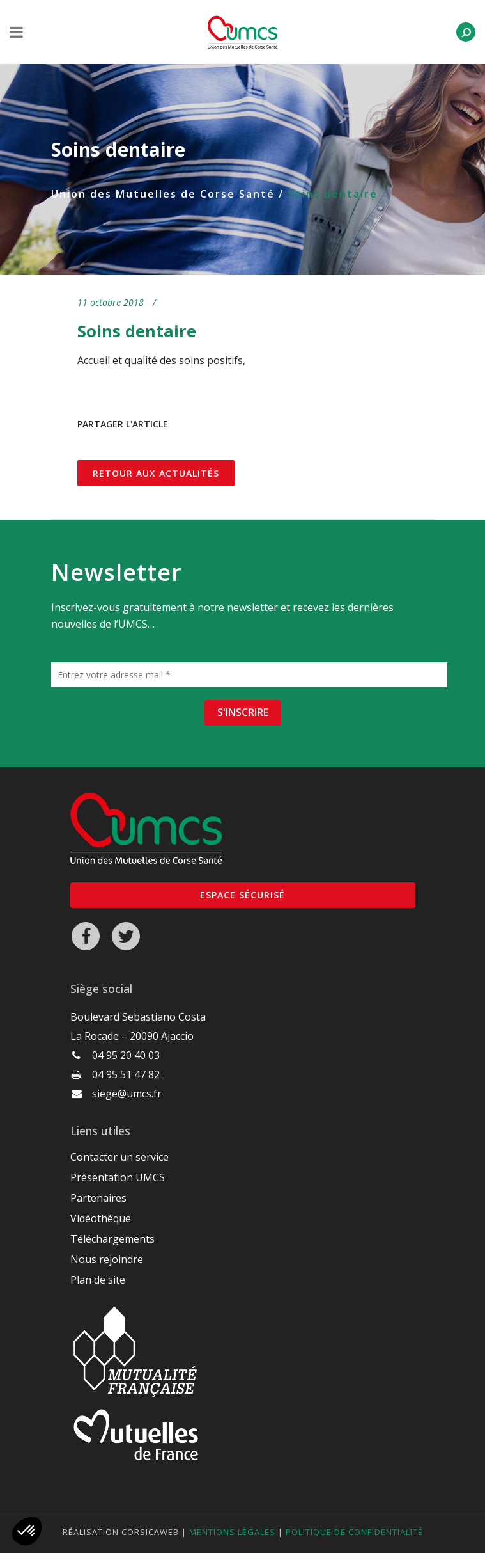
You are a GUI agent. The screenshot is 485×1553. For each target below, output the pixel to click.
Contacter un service (119, 1157)
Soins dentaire (136, 331)
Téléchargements (112, 1239)
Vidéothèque (100, 1218)
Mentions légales (232, 1532)
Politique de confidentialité (354, 1532)
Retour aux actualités (156, 473)
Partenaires (98, 1198)
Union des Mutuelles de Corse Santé (163, 194)
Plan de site (97, 1280)
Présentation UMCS (117, 1177)
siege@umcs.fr (127, 1094)
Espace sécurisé (242, 895)
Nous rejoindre (106, 1259)
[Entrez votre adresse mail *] (249, 674)
